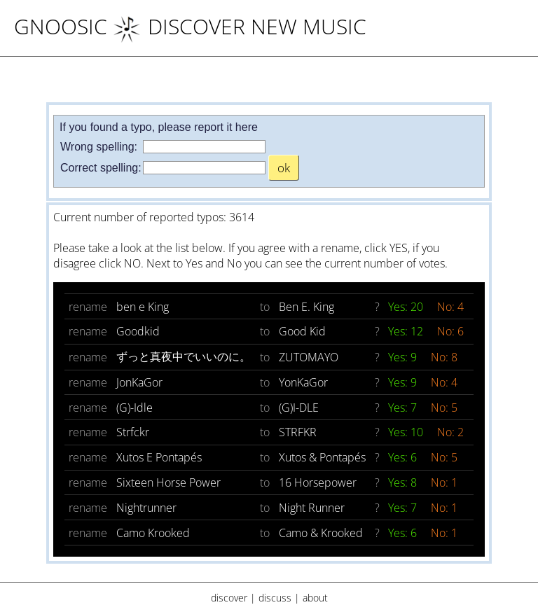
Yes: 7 (404, 407)
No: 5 (444, 407)
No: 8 (444, 357)
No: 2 (450, 432)
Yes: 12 (407, 331)
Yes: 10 (407, 432)
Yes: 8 (404, 482)
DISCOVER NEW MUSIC (239, 26)
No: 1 (444, 482)
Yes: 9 (404, 357)
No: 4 (450, 306)
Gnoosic (60, 26)
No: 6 (450, 331)
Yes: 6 (404, 457)
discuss (274, 597)
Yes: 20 (407, 306)
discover (229, 597)
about (315, 597)
